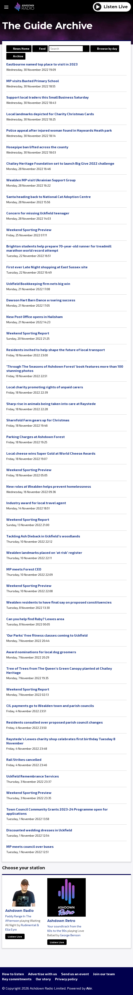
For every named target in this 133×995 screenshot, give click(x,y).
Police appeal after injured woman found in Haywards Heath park (59, 130)
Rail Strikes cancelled (23, 759)
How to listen (13, 974)
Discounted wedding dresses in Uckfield (39, 830)
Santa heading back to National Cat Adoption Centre (48, 197)
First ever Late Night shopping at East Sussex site (47, 267)
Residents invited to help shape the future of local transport (55, 350)
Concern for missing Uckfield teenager (37, 213)
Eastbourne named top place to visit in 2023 (42, 64)
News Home (21, 48)
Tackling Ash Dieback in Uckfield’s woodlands (43, 536)
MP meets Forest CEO (23, 569)
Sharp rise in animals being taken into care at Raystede (51, 404)
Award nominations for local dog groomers (41, 652)
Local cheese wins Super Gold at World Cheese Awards (50, 453)
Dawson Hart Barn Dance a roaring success (40, 300)
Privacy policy (66, 979)
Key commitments (17, 979)
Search (86, 48)
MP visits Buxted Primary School (32, 81)
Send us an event (75, 974)
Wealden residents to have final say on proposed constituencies (59, 602)
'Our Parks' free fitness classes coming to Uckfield (47, 635)
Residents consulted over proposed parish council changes (54, 722)
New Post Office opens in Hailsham (34, 317)
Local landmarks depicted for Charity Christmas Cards (50, 114)
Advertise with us (42, 974)
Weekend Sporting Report (27, 333)
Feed (42, 48)
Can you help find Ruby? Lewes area (35, 619)
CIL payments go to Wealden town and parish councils (50, 706)
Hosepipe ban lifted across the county (37, 147)
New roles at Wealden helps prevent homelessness (48, 486)
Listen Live (15, 936)
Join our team (104, 974)
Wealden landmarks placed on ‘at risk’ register (44, 552)
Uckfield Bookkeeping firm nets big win (38, 284)
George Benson (70, 935)
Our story (43, 979)
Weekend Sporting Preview (28, 230)
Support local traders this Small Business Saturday (47, 97)
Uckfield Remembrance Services (32, 776)
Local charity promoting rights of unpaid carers (44, 387)
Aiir (89, 988)
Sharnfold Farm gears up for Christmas (37, 420)
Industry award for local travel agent (36, 503)
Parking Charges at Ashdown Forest (35, 437)
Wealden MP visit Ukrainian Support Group (41, 180)
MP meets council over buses (30, 846)
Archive (18, 56)
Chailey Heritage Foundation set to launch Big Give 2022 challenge (60, 164)
